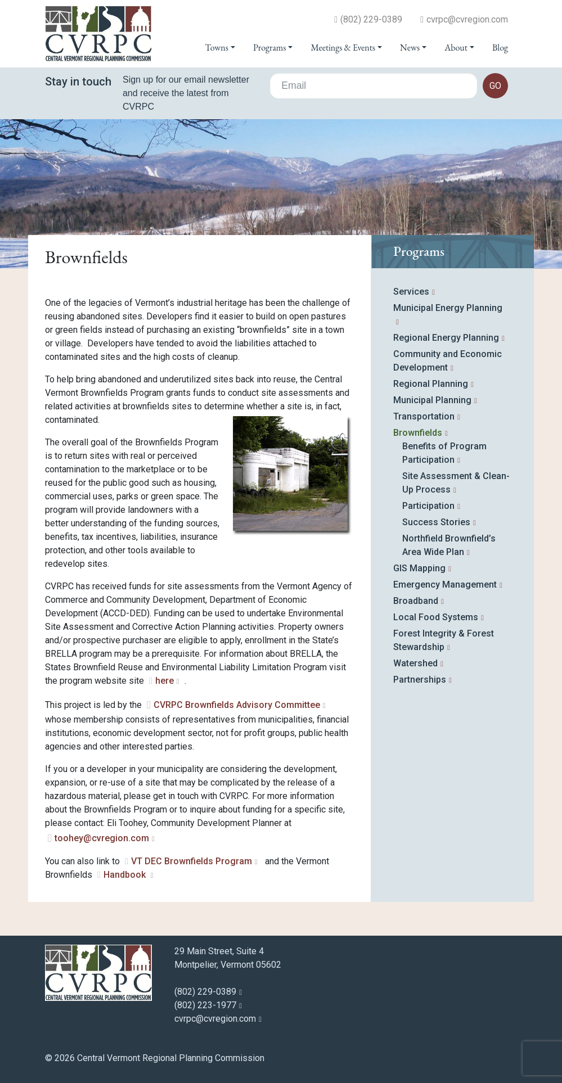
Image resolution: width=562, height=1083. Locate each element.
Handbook (126, 874)
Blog (500, 47)
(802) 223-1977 (205, 1005)
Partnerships (419, 679)
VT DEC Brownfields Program (191, 861)
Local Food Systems (435, 617)
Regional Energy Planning (446, 337)
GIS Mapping (419, 568)
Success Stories (436, 522)
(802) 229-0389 (371, 19)
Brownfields (417, 432)
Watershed (415, 663)
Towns (216, 47)
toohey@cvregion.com (102, 838)
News (410, 47)
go (495, 85)
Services (411, 291)
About (455, 47)
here (164, 680)
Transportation (424, 416)
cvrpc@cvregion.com (467, 19)
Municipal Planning (432, 400)
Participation (428, 505)
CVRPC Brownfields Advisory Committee (237, 705)
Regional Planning (430, 383)
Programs (269, 47)
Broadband (415, 600)
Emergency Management (445, 584)
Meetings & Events (343, 47)
